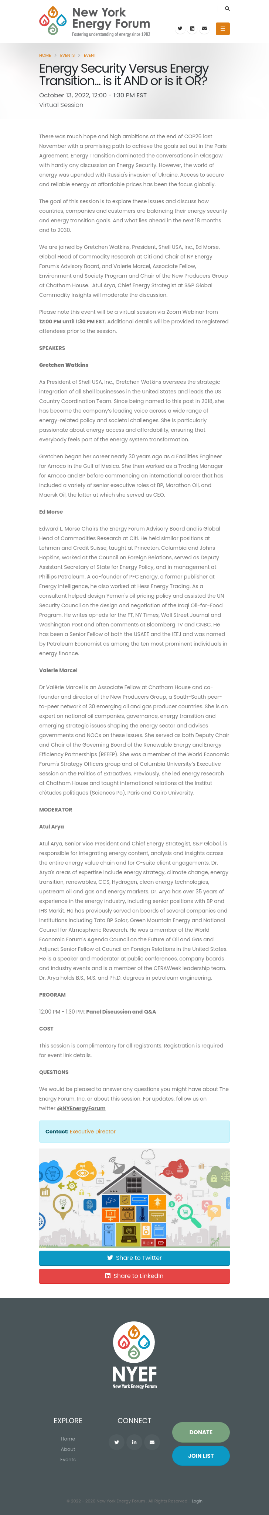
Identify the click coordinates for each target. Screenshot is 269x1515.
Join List (201, 1456)
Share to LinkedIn (134, 1276)
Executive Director (93, 1131)
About (68, 1449)
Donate (201, 1432)
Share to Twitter (134, 1258)
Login (197, 1501)
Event (90, 55)
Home (45, 55)
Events (67, 55)
